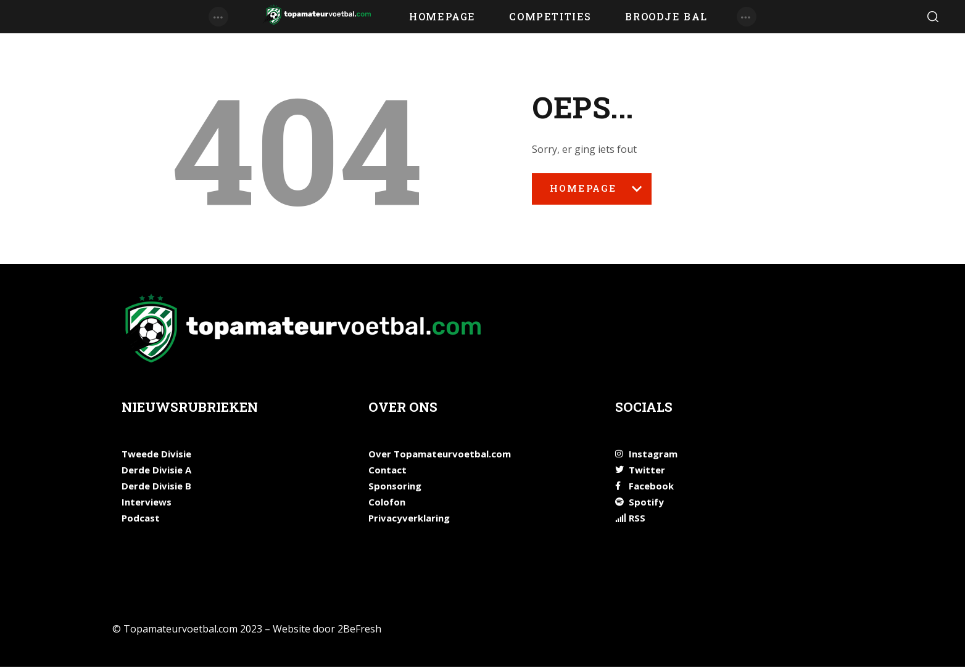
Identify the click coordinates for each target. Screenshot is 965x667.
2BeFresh (359, 629)
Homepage (592, 193)
